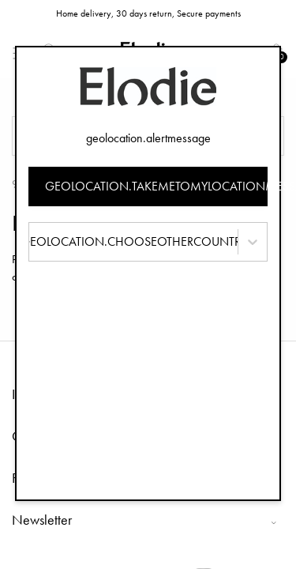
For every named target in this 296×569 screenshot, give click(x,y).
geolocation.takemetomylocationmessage (156, 186)
